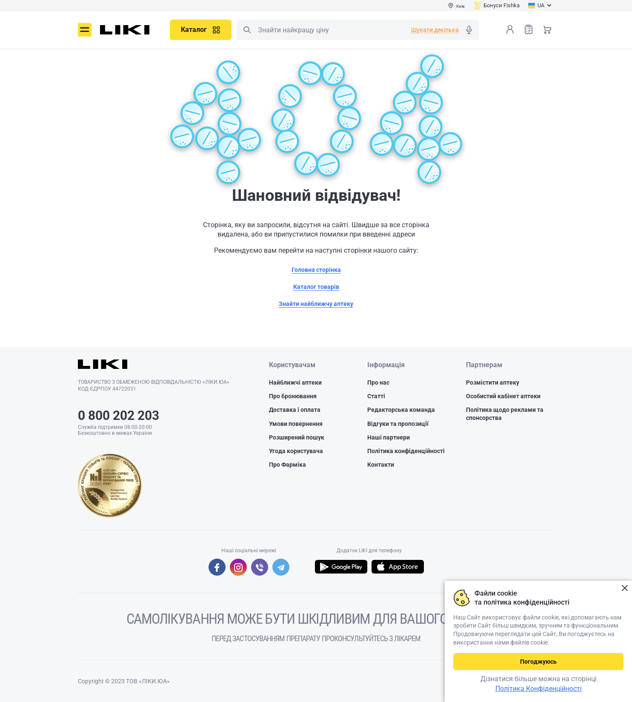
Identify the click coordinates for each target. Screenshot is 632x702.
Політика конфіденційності (406, 451)
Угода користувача (296, 451)
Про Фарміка (287, 464)
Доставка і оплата (294, 409)
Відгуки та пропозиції (398, 423)
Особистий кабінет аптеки (503, 396)
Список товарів (528, 29)
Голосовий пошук (469, 30)
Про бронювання (293, 396)
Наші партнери (388, 437)
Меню (85, 30)
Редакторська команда (401, 409)
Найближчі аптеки (295, 382)
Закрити (624, 588)
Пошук (247, 30)
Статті (376, 396)
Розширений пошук (296, 437)
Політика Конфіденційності (538, 689)
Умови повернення (296, 423)
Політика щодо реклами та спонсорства (504, 413)
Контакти (380, 464)
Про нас (378, 382)
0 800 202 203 (118, 415)
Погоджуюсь (538, 661)
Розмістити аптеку (492, 382)
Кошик (547, 29)
